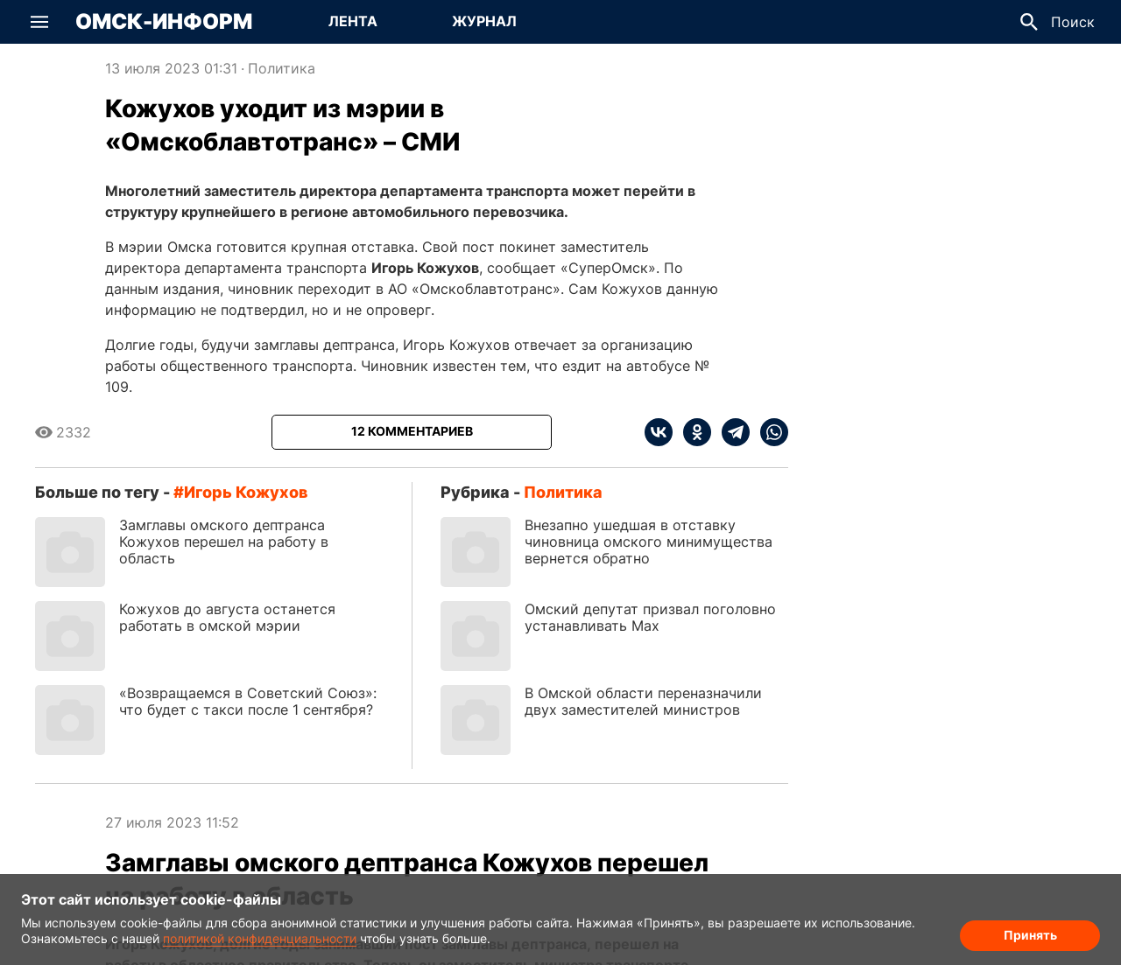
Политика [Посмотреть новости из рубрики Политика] (281, 68)
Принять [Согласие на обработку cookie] (1030, 934)
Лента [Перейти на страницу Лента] (352, 21)
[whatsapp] (769, 432)
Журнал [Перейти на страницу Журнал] (484, 21)
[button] (39, 22)
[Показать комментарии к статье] (411, 432)
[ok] (692, 432)
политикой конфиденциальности (259, 938)
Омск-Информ (163, 22)
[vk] (659, 432)
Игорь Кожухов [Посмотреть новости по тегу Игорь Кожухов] (245, 492)
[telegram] (730, 432)
